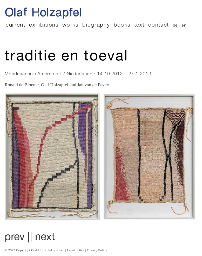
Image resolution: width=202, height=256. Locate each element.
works (70, 25)
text (139, 25)
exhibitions (43, 25)
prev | (17, 238)
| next (42, 238)
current (15, 25)
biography (96, 25)
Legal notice (75, 250)
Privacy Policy (97, 250)
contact (158, 25)
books (122, 25)
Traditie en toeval (66, 57)
